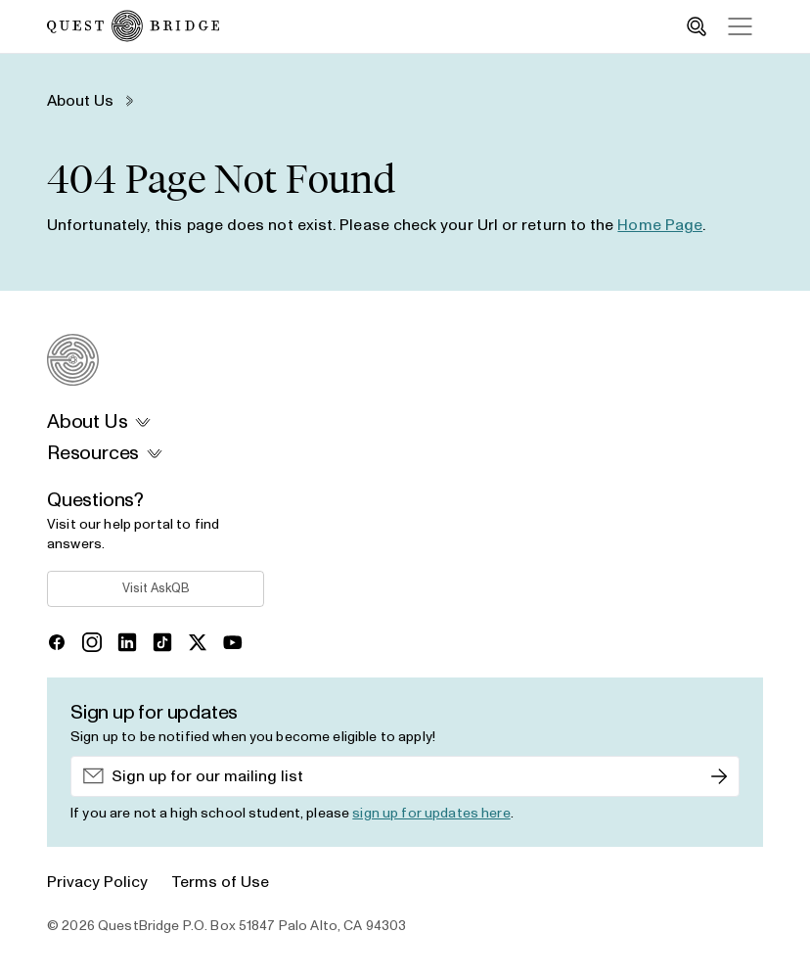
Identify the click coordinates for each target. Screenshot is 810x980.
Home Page (659, 225)
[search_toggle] (696, 26)
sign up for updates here (431, 813)
